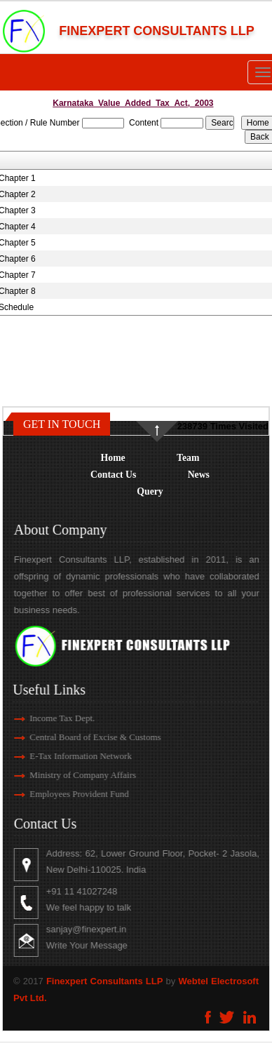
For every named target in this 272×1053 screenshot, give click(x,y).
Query (150, 491)
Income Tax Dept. (50, 718)
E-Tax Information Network (69, 756)
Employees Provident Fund (67, 794)
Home (113, 457)
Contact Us (113, 474)
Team (188, 457)
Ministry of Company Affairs (71, 775)
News (199, 474)
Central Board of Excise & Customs (83, 737)
